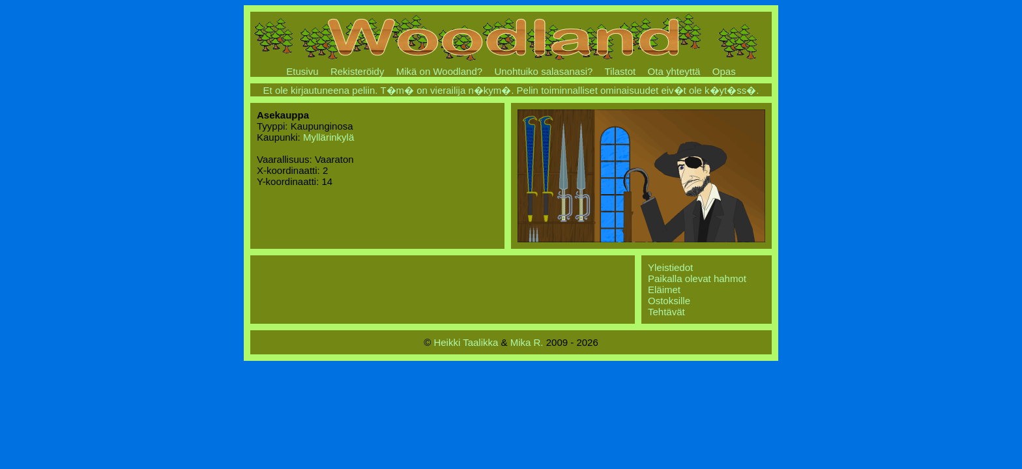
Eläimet (664, 289)
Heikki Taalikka (465, 342)
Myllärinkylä (328, 137)
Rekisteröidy (357, 71)
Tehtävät (666, 311)
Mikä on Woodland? (439, 71)
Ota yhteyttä (674, 71)
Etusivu (302, 71)
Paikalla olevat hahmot (697, 278)
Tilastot (619, 71)
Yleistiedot (670, 267)
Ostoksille (669, 300)
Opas (724, 71)
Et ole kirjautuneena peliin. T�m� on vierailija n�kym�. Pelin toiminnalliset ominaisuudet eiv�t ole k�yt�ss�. (511, 90)
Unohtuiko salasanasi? (543, 71)
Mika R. (527, 342)
